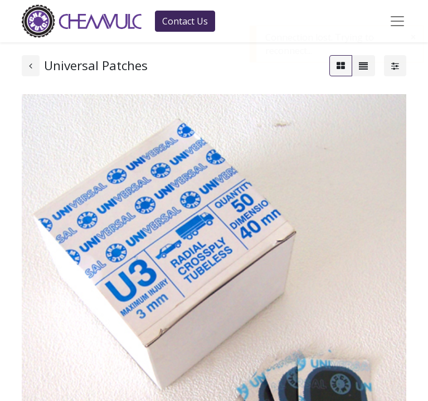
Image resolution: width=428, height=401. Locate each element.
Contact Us (185, 21)
